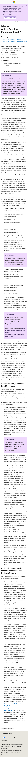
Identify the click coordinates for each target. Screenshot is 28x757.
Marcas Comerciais (14, 752)
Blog (13, 746)
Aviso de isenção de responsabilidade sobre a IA (12, 744)
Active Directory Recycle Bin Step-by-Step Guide (15, 330)
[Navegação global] (1, 2)
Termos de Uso (4, 752)
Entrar (25, 2)
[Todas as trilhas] (2, 22)
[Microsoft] (14, 2)
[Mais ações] (25, 22)
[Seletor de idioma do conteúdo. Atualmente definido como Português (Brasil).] (7, 733)
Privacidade (4, 748)
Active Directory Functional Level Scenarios (12, 39)
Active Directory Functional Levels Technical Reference (13, 22)
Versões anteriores (5, 746)
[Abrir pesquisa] (21, 2)
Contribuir (19, 746)
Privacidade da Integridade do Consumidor (11, 750)
